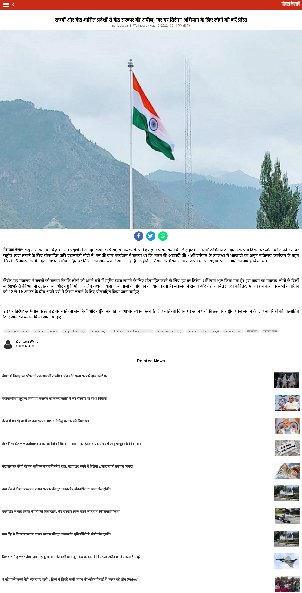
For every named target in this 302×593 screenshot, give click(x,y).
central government (17, 331)
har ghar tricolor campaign (203, 331)
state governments (46, 331)
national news (233, 331)
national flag (98, 331)
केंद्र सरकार (252, 331)
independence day (74, 331)
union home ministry (169, 331)
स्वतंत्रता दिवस (270, 331)
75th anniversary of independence (131, 331)
